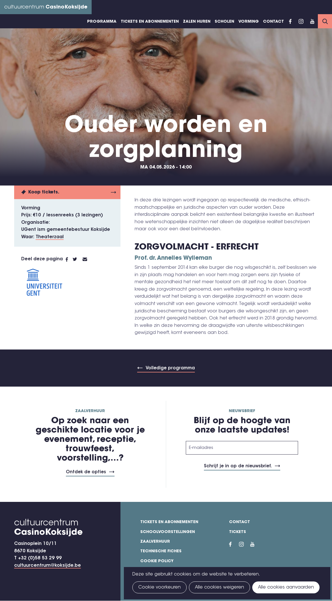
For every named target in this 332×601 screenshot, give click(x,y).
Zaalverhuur (155, 542)
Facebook (290, 21)
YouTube (312, 21)
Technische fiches (161, 551)
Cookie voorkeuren (159, 587)
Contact (273, 22)
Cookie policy (157, 561)
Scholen (224, 22)
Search (325, 21)
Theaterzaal (50, 237)
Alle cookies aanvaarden (286, 587)
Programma (102, 22)
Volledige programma (170, 368)
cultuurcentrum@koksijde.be (47, 565)
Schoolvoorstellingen (167, 532)
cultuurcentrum (45, 7)
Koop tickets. (43, 192)
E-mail (88, 259)
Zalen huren (196, 22)
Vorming (248, 22)
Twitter (78, 259)
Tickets (237, 532)
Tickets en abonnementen (150, 22)
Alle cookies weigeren (219, 587)
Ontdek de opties (86, 472)
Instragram (301, 21)
